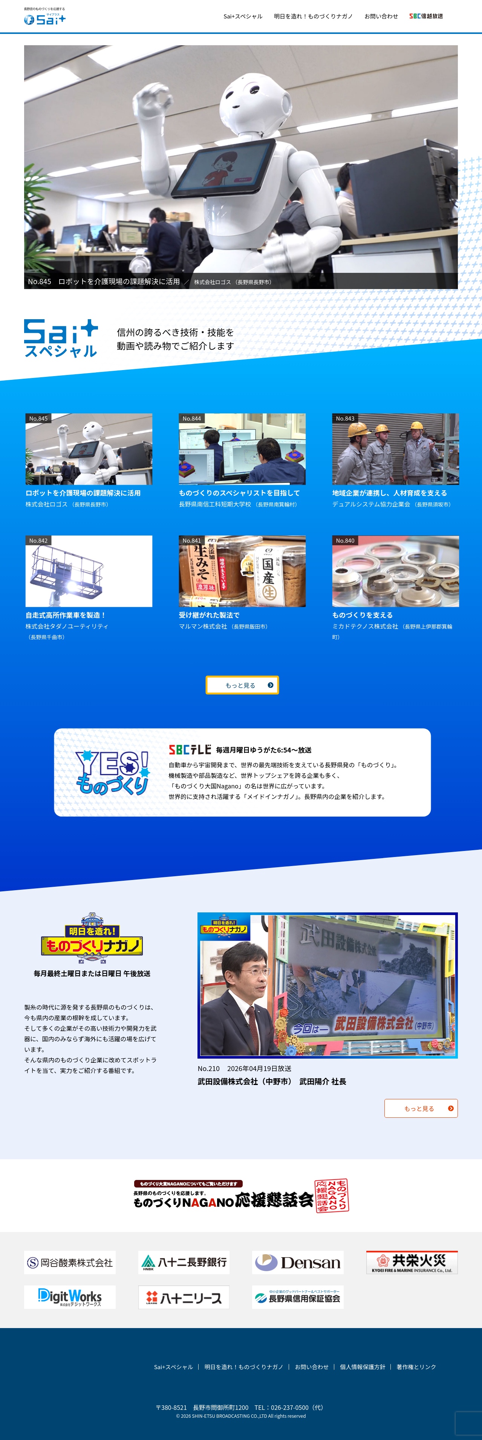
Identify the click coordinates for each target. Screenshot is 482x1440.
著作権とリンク (416, 1367)
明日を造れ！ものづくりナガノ (313, 16)
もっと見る (240, 685)
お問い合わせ (381, 16)
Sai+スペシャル (243, 16)
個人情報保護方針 (362, 1367)
